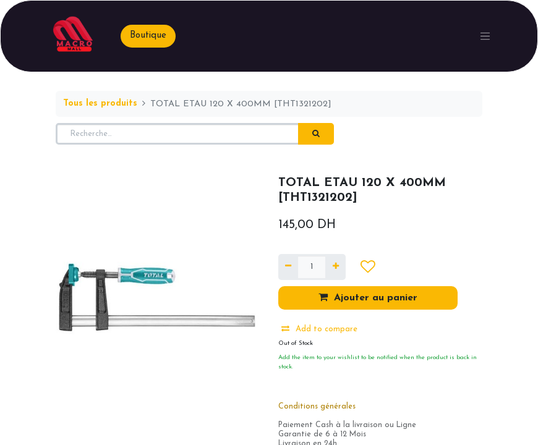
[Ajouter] (335, 267)
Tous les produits (100, 103)
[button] (367, 267)
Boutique (148, 35)
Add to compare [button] (319, 328)
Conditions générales (317, 406)
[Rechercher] (316, 134)
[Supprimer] (288, 267)
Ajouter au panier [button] (367, 297)
